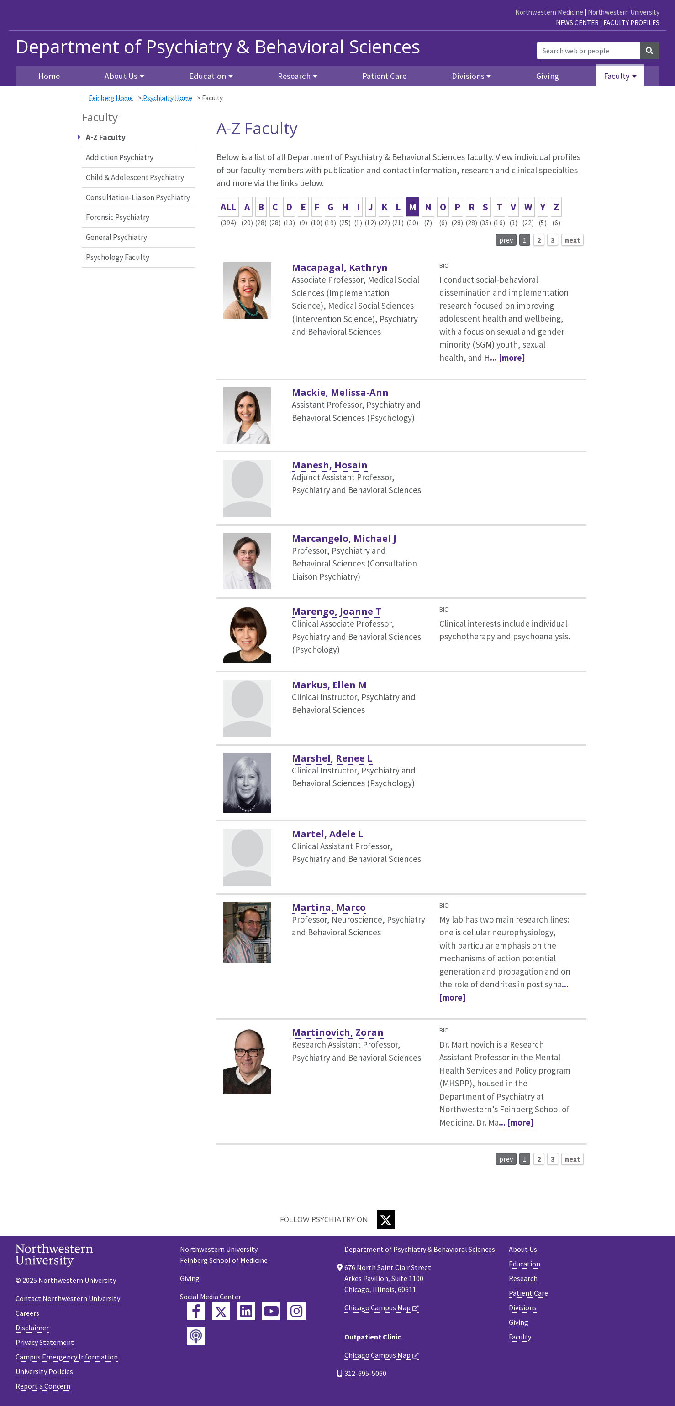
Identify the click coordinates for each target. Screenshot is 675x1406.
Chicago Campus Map (377, 1307)
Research (523, 1278)
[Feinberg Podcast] (196, 1336)
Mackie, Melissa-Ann (340, 392)
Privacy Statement (45, 1342)
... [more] (507, 357)
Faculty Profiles (631, 22)
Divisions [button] (468, 76)
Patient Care (384, 76)
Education (524, 1263)
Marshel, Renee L (332, 758)
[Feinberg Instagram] (296, 1311)
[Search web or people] (588, 50)
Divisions (523, 1307)
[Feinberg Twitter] (221, 1311)
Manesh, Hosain (330, 465)
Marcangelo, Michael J (344, 538)
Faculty (520, 1336)
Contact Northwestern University (68, 1298)
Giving (547, 76)
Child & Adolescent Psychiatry (135, 177)
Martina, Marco (329, 907)
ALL (228, 207)
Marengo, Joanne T (336, 611)
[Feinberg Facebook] (196, 1311)
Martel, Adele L (328, 834)
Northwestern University (623, 12)
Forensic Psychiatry (117, 217)
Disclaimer (32, 1327)
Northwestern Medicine (549, 12)
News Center (577, 22)
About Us (523, 1249)
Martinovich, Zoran (338, 1032)
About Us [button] (121, 76)
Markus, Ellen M (329, 685)
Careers (27, 1313)
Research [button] (294, 76)
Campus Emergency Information (67, 1356)
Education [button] (207, 76)
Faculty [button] (617, 76)
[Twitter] (386, 1219)
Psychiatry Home (167, 97)
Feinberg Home (111, 97)
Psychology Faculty (117, 257)
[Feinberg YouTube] (271, 1311)
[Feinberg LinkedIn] (246, 1311)
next (572, 239)
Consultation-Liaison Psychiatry (138, 197)
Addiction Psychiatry (119, 157)
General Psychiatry (116, 237)
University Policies (44, 1371)
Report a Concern (43, 1385)
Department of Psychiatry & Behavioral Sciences (218, 46)
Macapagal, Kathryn (340, 267)
